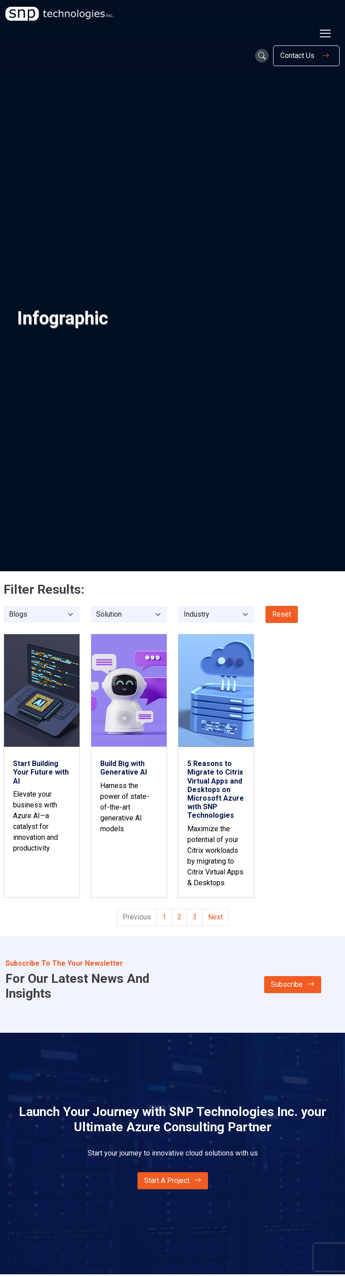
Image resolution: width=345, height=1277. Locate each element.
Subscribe (292, 984)
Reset (281, 614)
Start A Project (172, 1180)
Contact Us (306, 56)
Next (215, 917)
